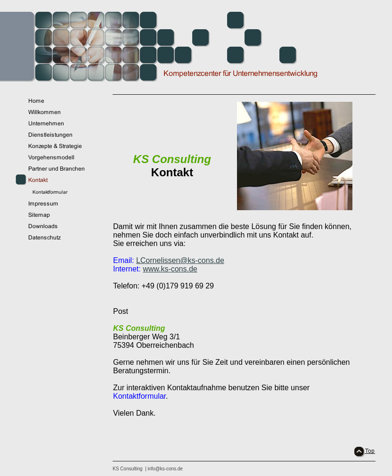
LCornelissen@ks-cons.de (180, 260)
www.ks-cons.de (170, 269)
